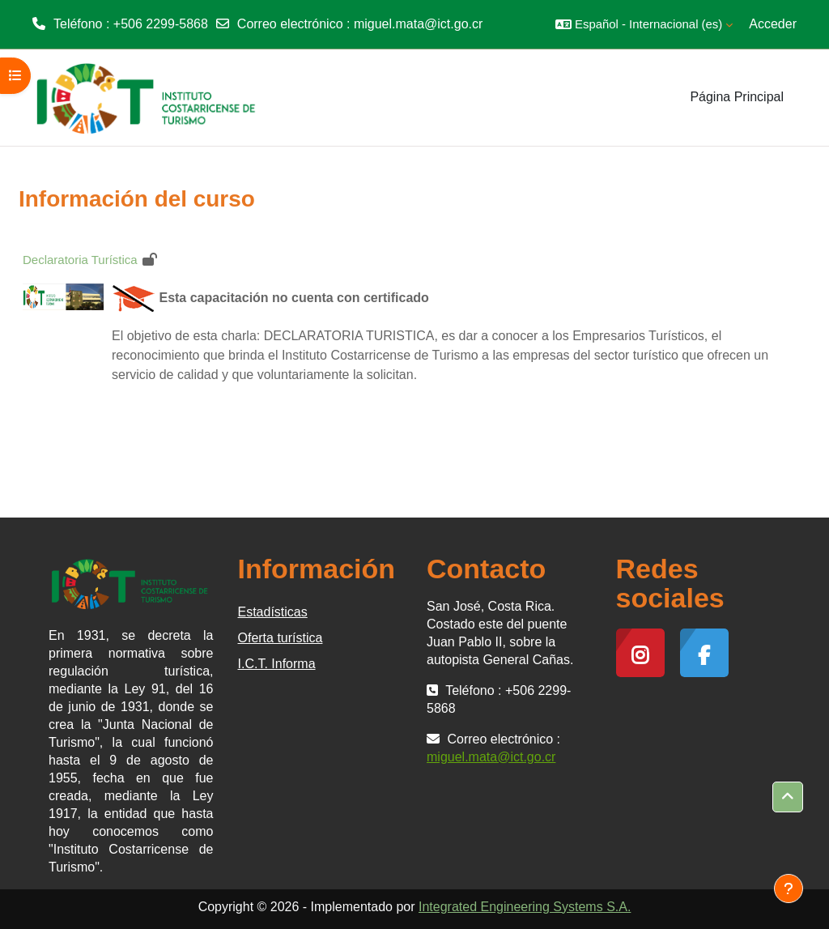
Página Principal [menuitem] (737, 97)
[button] (644, 24)
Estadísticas (273, 612)
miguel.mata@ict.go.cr (418, 24)
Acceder (773, 24)
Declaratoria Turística (80, 259)
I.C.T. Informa (277, 664)
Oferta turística (280, 638)
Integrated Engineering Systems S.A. (525, 907)
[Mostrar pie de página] (788, 888)
